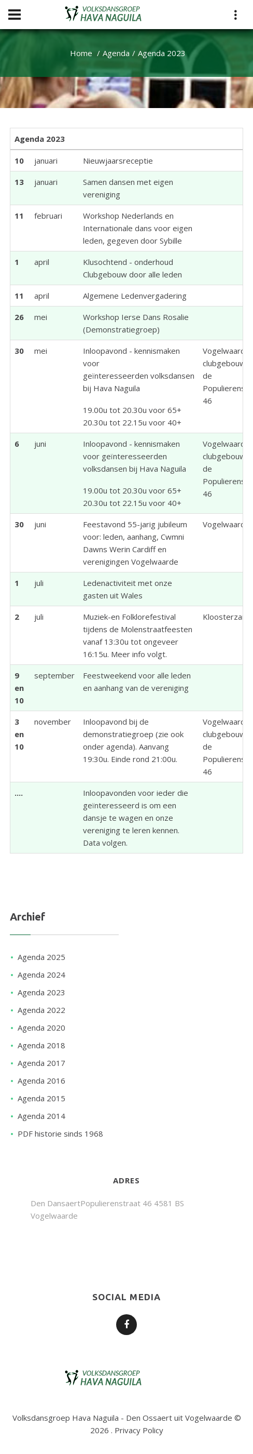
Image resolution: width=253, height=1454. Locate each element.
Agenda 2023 (41, 992)
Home (81, 53)
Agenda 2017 (41, 1063)
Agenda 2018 (41, 1045)
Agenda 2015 (41, 1098)
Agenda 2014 (41, 1116)
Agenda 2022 (41, 1010)
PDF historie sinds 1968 (60, 1133)
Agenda (116, 53)
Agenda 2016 (41, 1080)
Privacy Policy (139, 1430)
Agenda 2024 (41, 974)
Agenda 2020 (41, 1027)
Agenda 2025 (41, 957)
